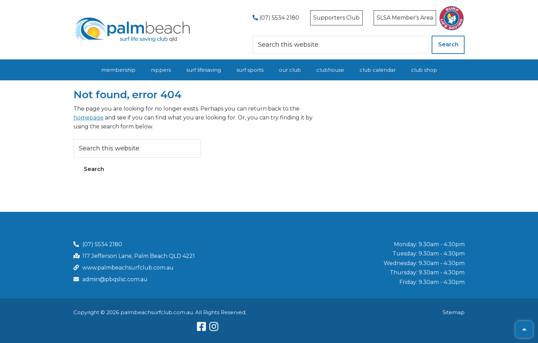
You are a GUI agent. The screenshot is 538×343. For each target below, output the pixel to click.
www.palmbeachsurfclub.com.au (128, 267)
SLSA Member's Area (405, 17)
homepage (88, 117)
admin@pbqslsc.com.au (115, 279)
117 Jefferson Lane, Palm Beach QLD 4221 (138, 256)
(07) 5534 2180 (276, 17)
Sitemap (454, 312)
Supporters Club (336, 17)
